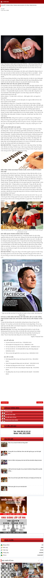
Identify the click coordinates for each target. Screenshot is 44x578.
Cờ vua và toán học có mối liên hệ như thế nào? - (23, 346)
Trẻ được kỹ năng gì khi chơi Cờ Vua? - (20, 365)
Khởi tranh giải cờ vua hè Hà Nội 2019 (17, 486)
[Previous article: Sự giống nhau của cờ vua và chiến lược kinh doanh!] (4, 402)
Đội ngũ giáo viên (10, 414)
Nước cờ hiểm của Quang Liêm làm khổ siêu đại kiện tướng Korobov (25, 460)
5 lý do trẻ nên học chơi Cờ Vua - (18, 342)
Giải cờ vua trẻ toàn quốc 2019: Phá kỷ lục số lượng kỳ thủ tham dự (24, 477)
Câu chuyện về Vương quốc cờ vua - (19, 344)
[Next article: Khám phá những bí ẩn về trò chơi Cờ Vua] (39, 402)
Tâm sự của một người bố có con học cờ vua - (22, 353)
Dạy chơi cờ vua (7, 538)
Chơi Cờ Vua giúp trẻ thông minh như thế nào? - (22, 363)
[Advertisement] (22, 23)
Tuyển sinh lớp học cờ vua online (9, 557)
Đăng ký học (9, 412)
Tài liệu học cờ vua (10, 417)
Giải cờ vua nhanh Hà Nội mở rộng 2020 (18, 442)
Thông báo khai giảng (11, 420)
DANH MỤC (6, 1)
